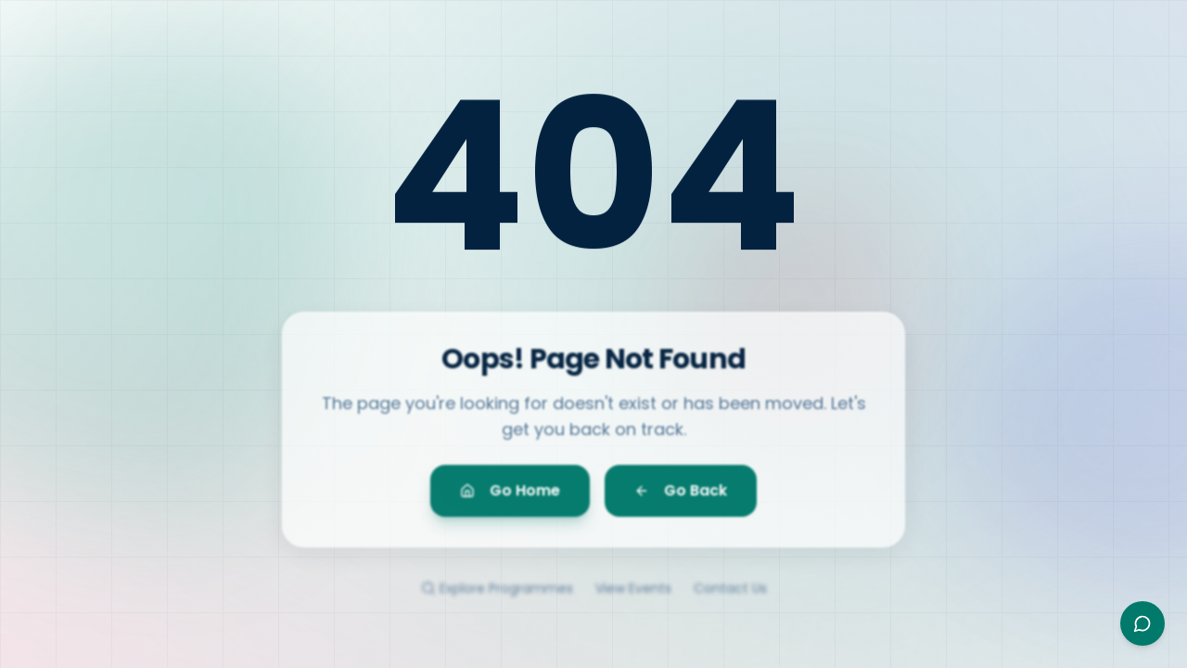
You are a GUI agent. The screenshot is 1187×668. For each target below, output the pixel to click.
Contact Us (730, 597)
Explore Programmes (497, 597)
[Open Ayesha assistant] (1142, 623)
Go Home (510, 496)
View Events (633, 597)
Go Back (680, 496)
